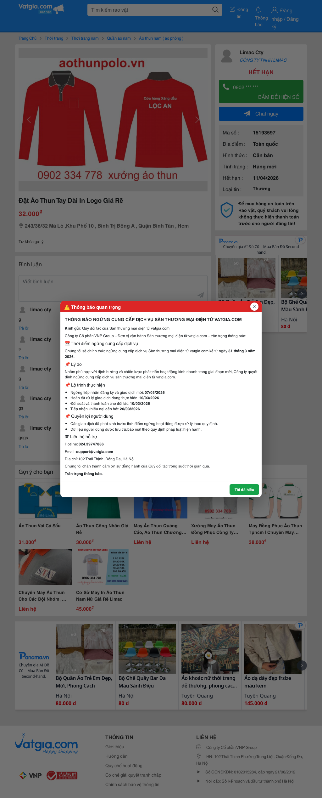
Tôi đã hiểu (244, 489)
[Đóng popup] (254, 307)
